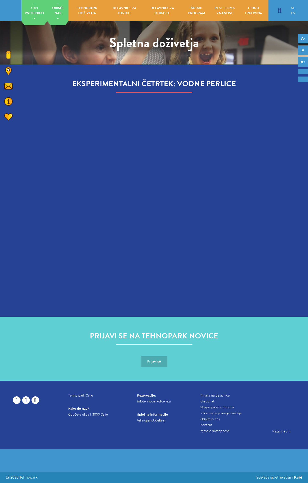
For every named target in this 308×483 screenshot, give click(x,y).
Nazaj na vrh (281, 431)
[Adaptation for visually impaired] (303, 79)
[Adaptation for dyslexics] (303, 71)
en (293, 13)
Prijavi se (154, 361)
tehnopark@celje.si (151, 420)
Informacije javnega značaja (221, 413)
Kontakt (206, 425)
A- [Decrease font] (303, 39)
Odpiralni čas (210, 419)
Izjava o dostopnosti (215, 431)
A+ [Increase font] (303, 62)
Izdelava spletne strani (278, 477)
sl (293, 8)
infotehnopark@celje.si (154, 401)
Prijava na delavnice (215, 395)
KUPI (34, 10)
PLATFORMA (225, 10)
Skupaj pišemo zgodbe (217, 407)
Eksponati (207, 401)
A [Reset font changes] (303, 50)
